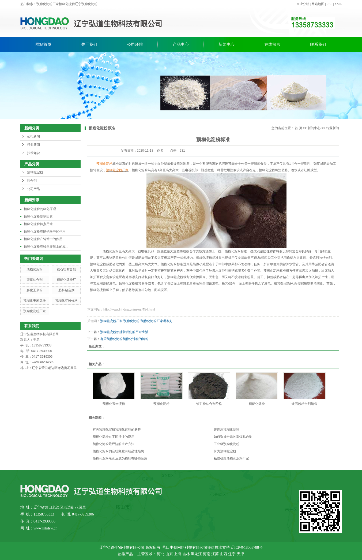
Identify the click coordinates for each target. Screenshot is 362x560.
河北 (160, 554)
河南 (206, 554)
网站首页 (43, 44)
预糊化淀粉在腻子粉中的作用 (45, 231)
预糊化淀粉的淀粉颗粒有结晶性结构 (118, 451)
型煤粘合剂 (35, 280)
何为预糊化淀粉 (225, 451)
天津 (240, 554)
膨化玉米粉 (35, 290)
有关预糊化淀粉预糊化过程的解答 (124, 339)
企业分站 (302, 4)
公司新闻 (33, 136)
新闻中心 (226, 44)
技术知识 (33, 153)
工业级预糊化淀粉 (226, 444)
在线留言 (272, 44)
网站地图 (317, 4)
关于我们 (89, 44)
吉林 (186, 554)
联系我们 (318, 44)
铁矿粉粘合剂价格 (209, 404)
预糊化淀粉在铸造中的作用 (43, 239)
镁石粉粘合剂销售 (304, 404)
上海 (177, 554)
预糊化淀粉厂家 (47, 4)
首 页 (298, 128)
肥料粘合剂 (66, 290)
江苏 (215, 554)
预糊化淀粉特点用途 (38, 224)
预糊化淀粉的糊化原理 (40, 209)
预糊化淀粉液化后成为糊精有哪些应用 (120, 458)
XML (338, 4)
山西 (223, 554)
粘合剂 (32, 180)
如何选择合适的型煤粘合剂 (233, 437)
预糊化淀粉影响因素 (38, 216)
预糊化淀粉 (67, 4)
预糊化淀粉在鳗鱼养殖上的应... (46, 246)
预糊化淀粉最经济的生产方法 (113, 444)
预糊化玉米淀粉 (34, 301)
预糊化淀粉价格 (66, 301)
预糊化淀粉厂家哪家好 (157, 321)
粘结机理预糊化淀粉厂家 (231, 458)
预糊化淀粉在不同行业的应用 (113, 437)
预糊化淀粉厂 (66, 280)
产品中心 (181, 44)
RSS (329, 4)
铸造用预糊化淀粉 (226, 429)
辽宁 (232, 554)
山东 (169, 554)
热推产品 (125, 554)
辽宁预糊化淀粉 (86, 4)
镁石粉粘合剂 (66, 269)
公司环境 (135, 44)
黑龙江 (196, 554)
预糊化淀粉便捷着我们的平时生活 (124, 332)
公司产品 (33, 189)
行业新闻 (33, 145)
